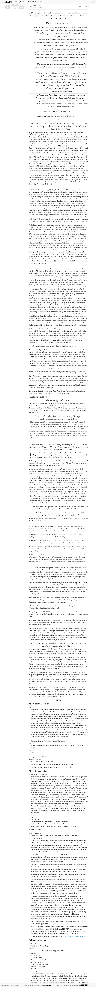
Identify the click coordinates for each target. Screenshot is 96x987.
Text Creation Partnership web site (74, 936)
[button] (80, 6)
